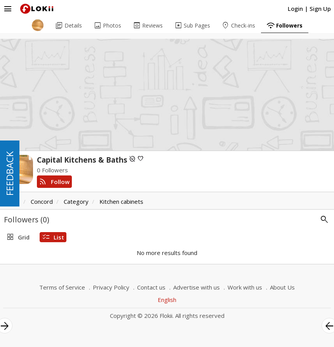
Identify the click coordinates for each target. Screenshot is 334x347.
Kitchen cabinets (121, 201)
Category (76, 201)
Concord (42, 201)
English (167, 300)
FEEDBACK (9, 173)
